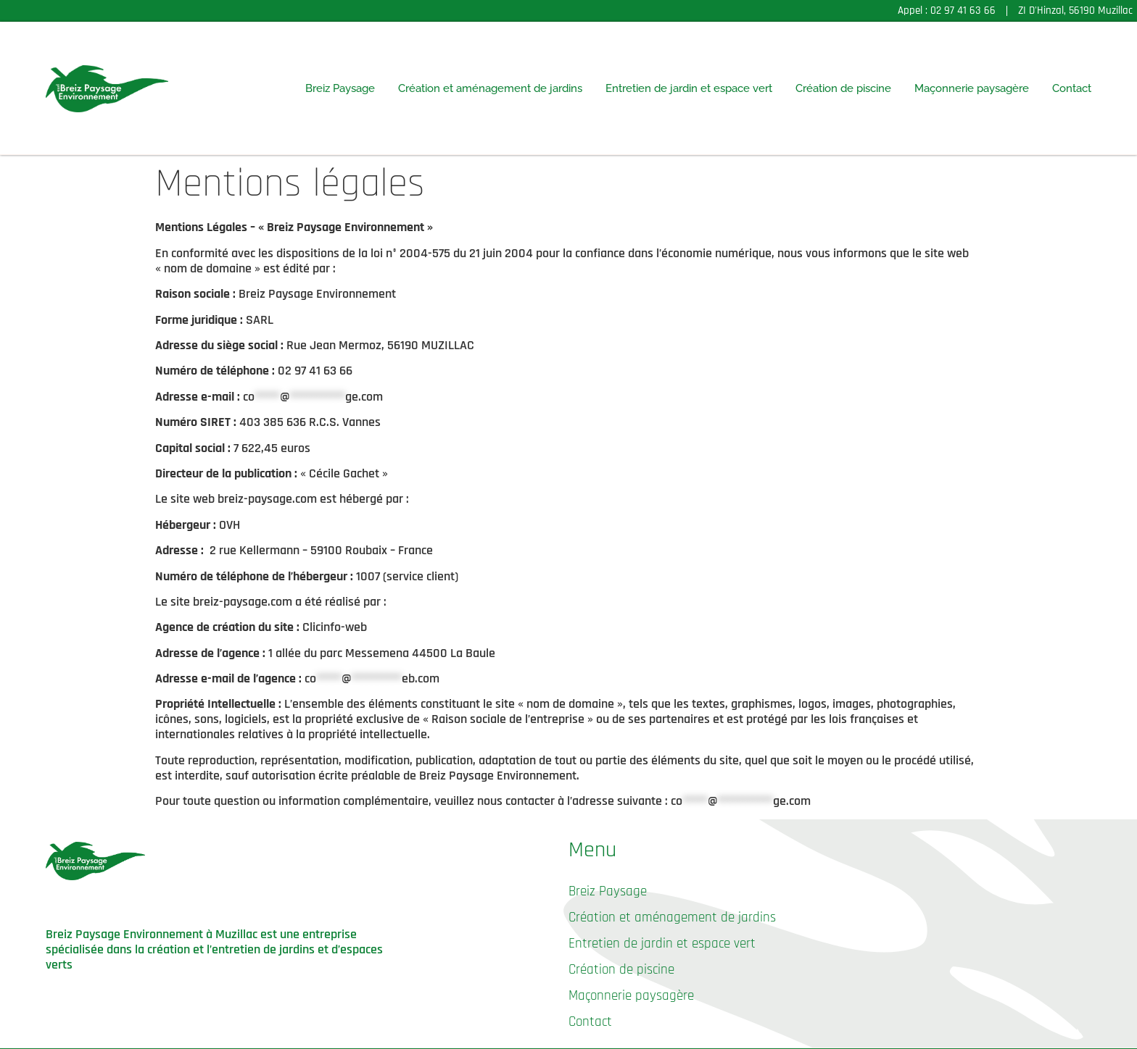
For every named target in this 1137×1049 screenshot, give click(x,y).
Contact (1071, 88)
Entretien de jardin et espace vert (688, 88)
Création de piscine (843, 88)
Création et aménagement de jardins (490, 88)
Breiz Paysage (340, 88)
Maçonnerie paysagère (971, 88)
